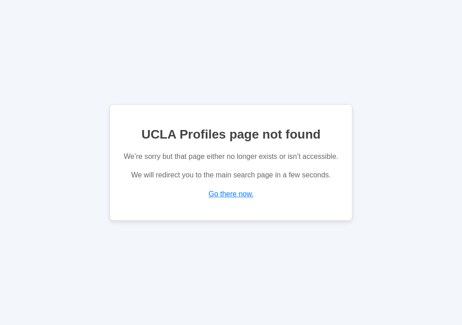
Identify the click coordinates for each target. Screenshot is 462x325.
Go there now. (231, 194)
